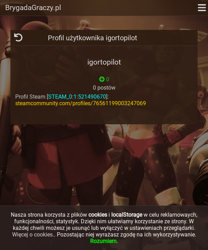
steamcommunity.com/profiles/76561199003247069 (80, 103)
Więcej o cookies (32, 234)
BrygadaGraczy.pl (33, 7)
